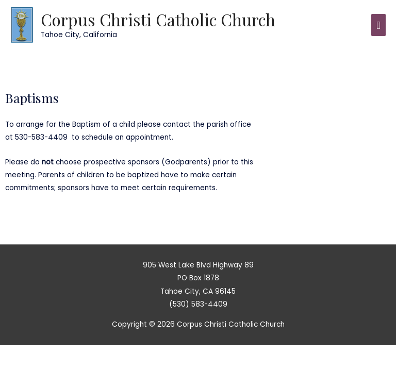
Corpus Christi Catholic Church (158, 19)
